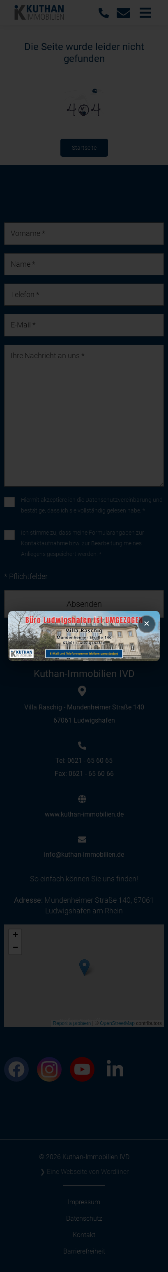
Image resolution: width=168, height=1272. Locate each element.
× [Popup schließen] (147, 623)
